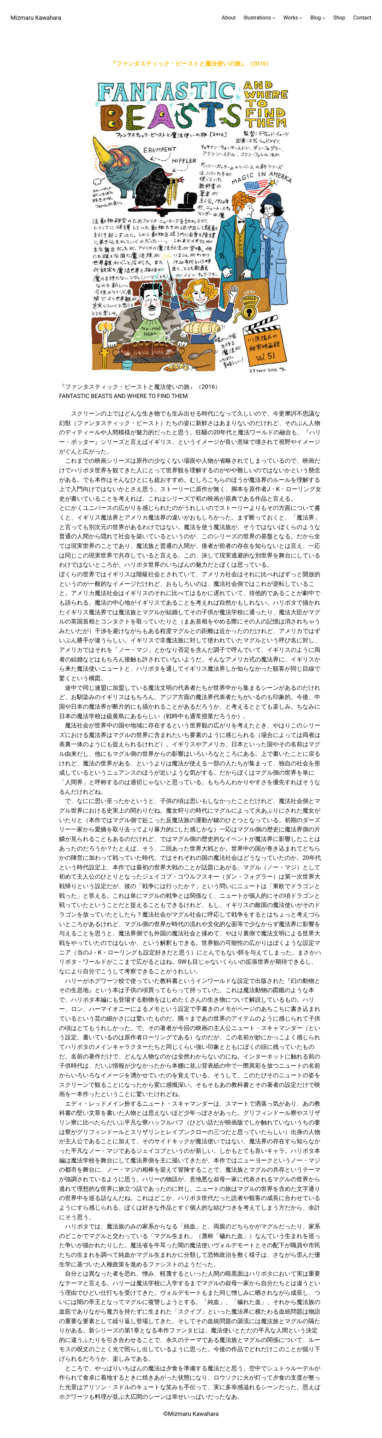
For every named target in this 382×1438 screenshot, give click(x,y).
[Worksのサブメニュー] (292, 17)
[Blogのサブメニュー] (317, 17)
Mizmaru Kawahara (36, 17)
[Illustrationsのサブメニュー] (259, 17)
